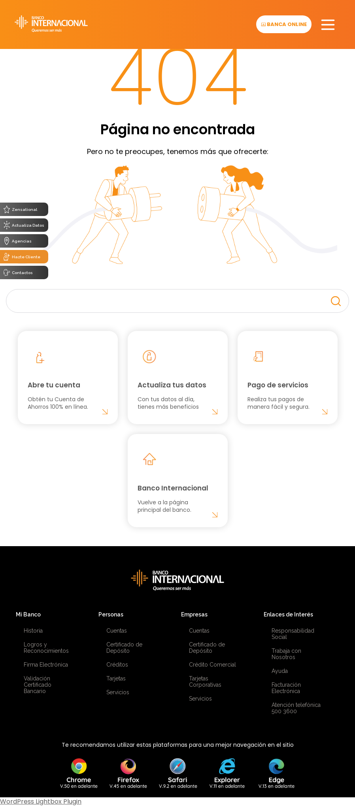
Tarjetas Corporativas (205, 681)
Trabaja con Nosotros (286, 654)
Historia (33, 631)
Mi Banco (28, 614)
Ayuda (280, 671)
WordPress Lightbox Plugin (40, 801)
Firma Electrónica (46, 664)
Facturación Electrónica (286, 688)
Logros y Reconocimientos (46, 647)
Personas (110, 614)
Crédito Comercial (212, 664)
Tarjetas (116, 678)
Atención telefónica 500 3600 (296, 708)
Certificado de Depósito (124, 647)
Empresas (194, 614)
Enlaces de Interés (288, 614)
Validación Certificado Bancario (37, 684)
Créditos (117, 664)
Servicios (117, 692)
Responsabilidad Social (293, 634)
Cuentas (116, 631)
